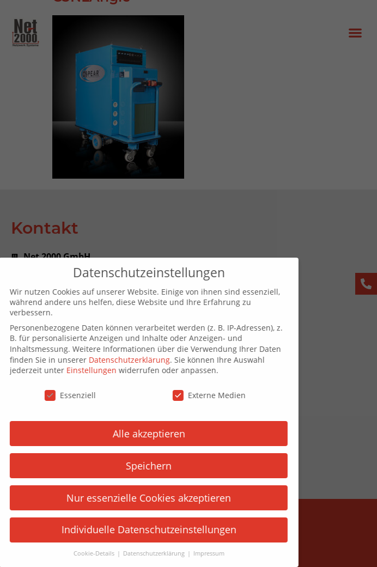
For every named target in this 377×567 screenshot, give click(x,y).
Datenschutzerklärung (120, 360)
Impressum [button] (199, 553)
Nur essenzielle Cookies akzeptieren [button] (139, 497)
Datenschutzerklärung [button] (145, 553)
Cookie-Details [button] (85, 553)
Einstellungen (82, 370)
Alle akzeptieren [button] (140, 433)
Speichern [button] (139, 465)
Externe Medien (199, 395)
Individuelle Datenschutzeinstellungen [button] (139, 529)
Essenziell (61, 395)
